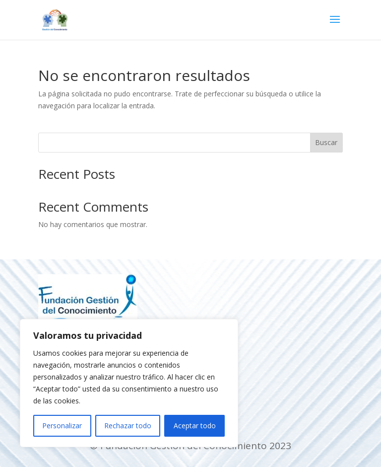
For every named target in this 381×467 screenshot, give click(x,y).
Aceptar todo (195, 425)
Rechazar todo (127, 425)
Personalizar (62, 425)
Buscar (326, 142)
